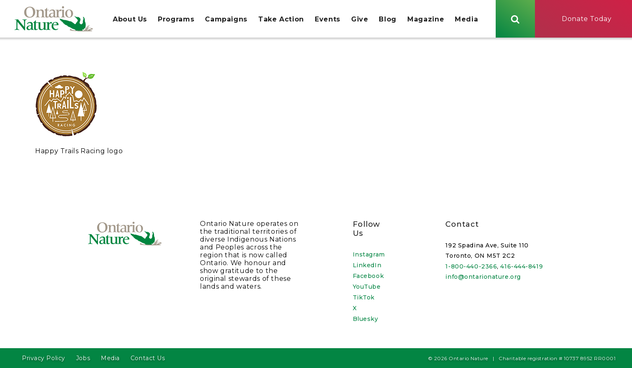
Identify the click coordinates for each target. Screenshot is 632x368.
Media (466, 19)
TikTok (364, 297)
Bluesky (365, 319)
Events (327, 19)
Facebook (368, 276)
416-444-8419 (521, 266)
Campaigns (226, 19)
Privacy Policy (43, 358)
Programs (176, 19)
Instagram (369, 254)
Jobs (83, 358)
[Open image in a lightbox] (66, 135)
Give (359, 19)
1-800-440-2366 (471, 266)
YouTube (367, 286)
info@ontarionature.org (482, 276)
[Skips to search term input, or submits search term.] (515, 19)
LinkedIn (367, 265)
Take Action (281, 19)
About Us (130, 19)
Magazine (425, 19)
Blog (388, 19)
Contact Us (148, 358)
